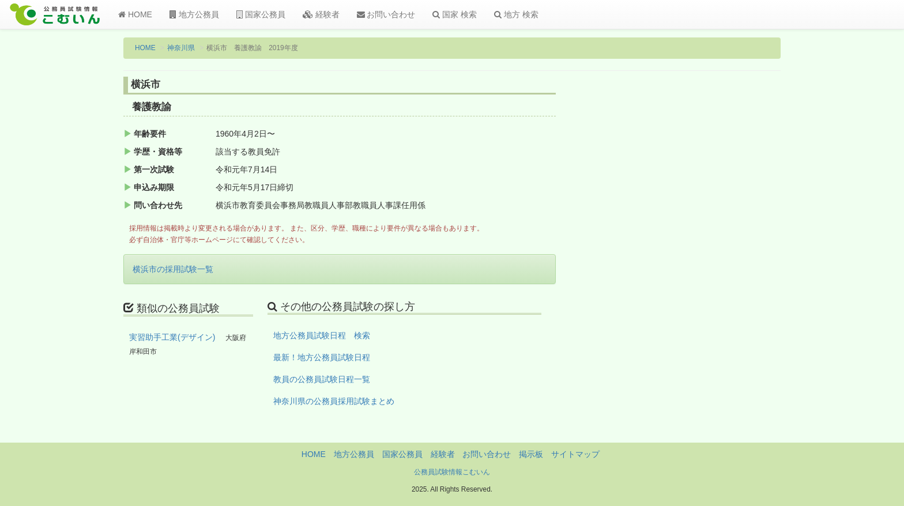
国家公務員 (260, 14)
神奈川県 (181, 48)
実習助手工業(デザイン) (172, 337)
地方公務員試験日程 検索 (321, 335)
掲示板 (531, 454)
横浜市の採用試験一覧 (173, 269)
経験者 (321, 14)
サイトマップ (575, 454)
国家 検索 (454, 14)
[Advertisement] (705, 267)
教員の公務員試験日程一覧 (321, 379)
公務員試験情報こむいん (452, 472)
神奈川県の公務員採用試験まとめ (333, 401)
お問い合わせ (386, 14)
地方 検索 (516, 14)
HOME (135, 14)
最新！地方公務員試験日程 (321, 357)
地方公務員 (194, 14)
